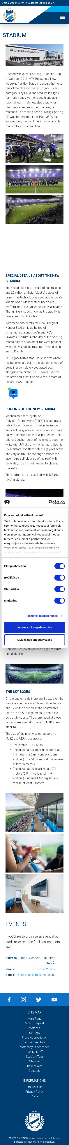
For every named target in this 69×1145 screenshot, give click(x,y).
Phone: (10, 969)
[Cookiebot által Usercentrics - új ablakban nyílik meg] (49, 502)
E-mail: (10, 975)
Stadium (34, 1061)
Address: (11, 958)
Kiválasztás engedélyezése (34, 639)
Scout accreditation (34, 1042)
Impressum (34, 1087)
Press (34, 1096)
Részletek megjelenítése (42, 615)
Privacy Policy (34, 1091)
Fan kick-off (35, 1052)
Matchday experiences (34, 1047)
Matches (34, 1028)
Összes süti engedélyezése (34, 627)
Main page (34, 1018)
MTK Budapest (34, 1023)
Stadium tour (34, 1056)
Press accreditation (34, 1037)
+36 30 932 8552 (44, 969)
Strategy (34, 1033)
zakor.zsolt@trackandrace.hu (36, 975)
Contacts (34, 1070)
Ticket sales (35, 1066)
